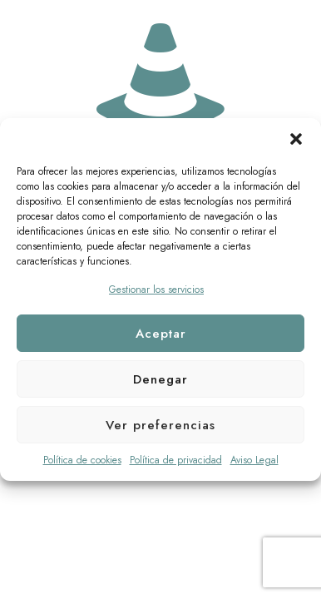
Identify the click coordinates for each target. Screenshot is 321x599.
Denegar (160, 379)
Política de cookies (82, 460)
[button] (296, 139)
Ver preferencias (160, 425)
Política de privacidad (176, 460)
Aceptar (161, 333)
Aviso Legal (254, 460)
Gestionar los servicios (156, 289)
